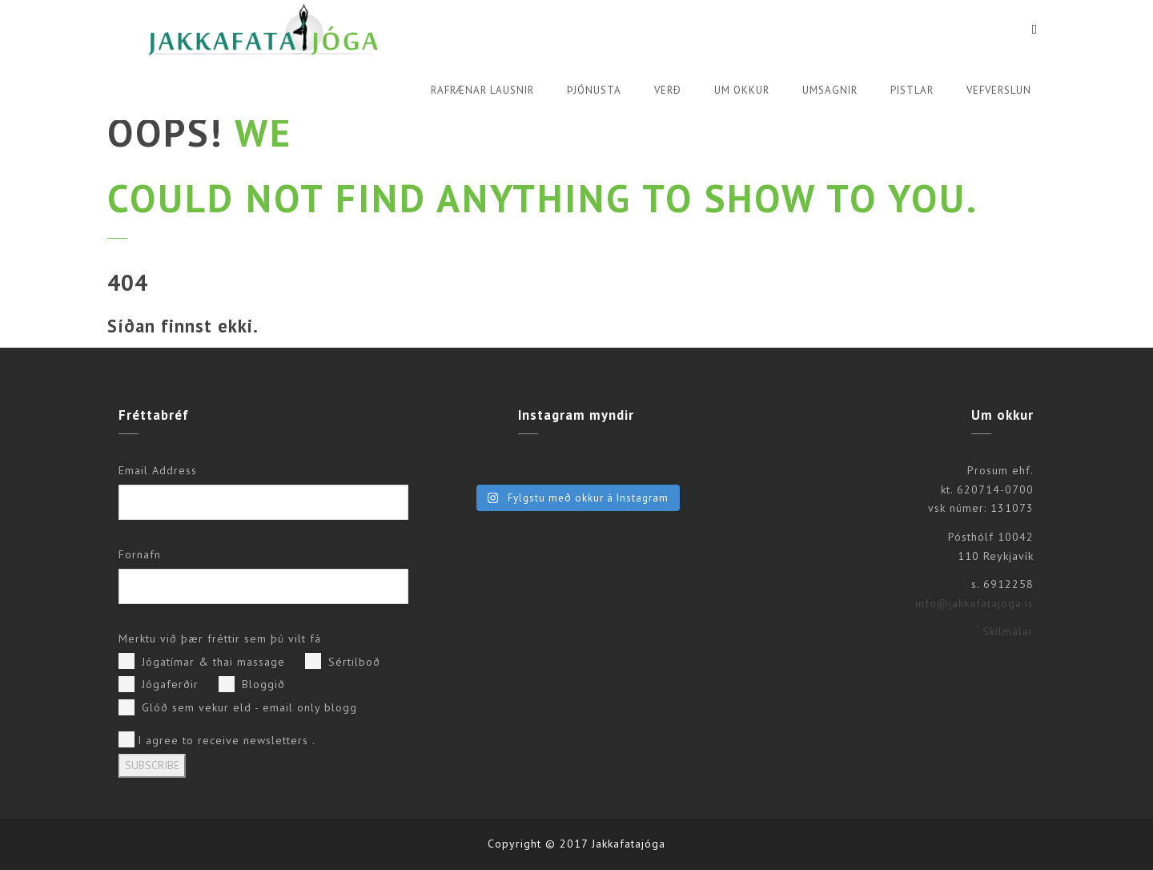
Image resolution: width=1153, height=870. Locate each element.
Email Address (158, 470)
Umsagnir (830, 90)
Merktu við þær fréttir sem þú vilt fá (220, 638)
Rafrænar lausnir (482, 90)
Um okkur (741, 90)
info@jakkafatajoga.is (974, 603)
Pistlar (912, 90)
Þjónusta (594, 90)
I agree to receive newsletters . (217, 739)
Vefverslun (998, 90)
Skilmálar (1008, 631)
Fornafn (140, 554)
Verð (667, 90)
